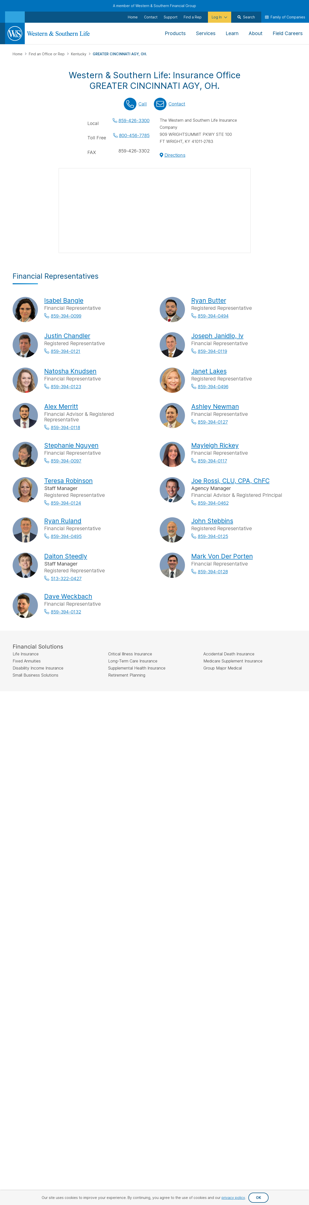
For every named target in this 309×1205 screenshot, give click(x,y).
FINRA (163, 718)
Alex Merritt (61, 406)
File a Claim (177, 873)
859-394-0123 (66, 386)
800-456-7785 (134, 135)
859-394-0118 (65, 427)
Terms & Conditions (278, 997)
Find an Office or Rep (47, 54)
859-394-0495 (66, 536)
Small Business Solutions (134, 910)
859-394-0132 (66, 611)
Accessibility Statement (228, 997)
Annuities (129, 883)
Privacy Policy (182, 997)
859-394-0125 (213, 536)
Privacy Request (143, 997)
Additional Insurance (139, 900)
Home (18, 54)
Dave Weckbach (68, 596)
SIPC (173, 718)
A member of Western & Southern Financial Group (154, 6)
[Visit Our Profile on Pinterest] (70, 938)
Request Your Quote (185, 894)
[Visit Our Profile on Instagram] (43, 938)
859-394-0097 (66, 461)
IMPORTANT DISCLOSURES (35, 706)
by (140, 823)
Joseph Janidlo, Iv (217, 336)
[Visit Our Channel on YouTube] (17, 950)
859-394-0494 (213, 316)
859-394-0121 (65, 351)
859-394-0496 (213, 386)
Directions (174, 155)
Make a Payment (182, 865)
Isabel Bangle (63, 300)
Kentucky (79, 54)
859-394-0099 (66, 316)
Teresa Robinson (68, 480)
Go (197, 823)
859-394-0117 (212, 461)
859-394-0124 (66, 503)
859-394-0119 (212, 351)
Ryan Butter (208, 300)
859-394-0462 (213, 503)
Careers (267, 898)
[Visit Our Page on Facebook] (17, 938)
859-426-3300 (134, 120)
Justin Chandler (67, 336)
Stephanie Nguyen (71, 445)
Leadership (269, 882)
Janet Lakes (209, 371)
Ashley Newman (215, 406)
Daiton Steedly (65, 556)
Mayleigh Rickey (215, 445)
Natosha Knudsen (70, 371)
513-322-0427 (66, 578)
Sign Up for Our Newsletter (45, 922)
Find (106, 823)
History (266, 873)
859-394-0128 (213, 571)
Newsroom (269, 890)
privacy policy (233, 1197)
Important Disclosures (223, 906)
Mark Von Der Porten (222, 556)
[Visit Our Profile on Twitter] (30, 938)
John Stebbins (212, 521)
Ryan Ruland (62, 521)
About (265, 865)
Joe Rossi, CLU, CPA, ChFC (230, 480)
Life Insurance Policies (133, 873)
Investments (132, 892)
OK (258, 1197)
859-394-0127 (213, 422)
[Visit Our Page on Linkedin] (56, 938)
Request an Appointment (178, 884)
